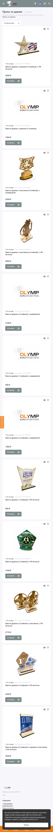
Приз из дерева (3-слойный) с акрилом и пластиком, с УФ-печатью (26, 748)
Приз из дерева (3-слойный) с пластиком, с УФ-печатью (24, 624)
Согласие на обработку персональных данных (30, 817)
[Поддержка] (49, 3)
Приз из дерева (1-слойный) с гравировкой (22, 376)
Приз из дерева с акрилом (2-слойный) (20, 129)
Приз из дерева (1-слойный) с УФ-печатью (22, 500)
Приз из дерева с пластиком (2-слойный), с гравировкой (22, 191)
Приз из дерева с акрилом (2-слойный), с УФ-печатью (23, 68)
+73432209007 (7, 804)
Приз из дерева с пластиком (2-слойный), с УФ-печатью (24, 253)
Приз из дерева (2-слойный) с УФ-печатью (22, 562)
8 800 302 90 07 (7, 806)
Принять (26, 825)
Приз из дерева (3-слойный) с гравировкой (22, 314)
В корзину (13, 81)
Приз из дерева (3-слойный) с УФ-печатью (22, 685)
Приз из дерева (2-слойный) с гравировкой (22, 438)
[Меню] (3, 3)
